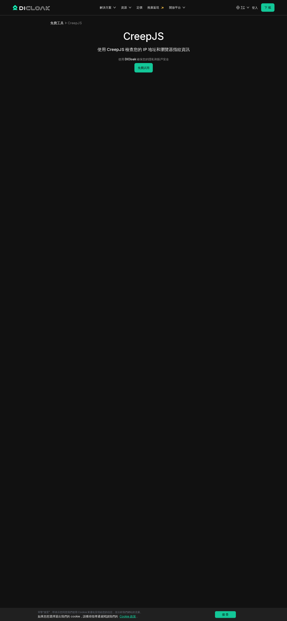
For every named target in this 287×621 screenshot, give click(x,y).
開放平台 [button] (177, 7)
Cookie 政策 (128, 616)
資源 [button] (126, 7)
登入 (255, 7)
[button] (242, 7)
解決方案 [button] (108, 7)
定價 (139, 7)
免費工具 (57, 23)
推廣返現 (153, 7)
